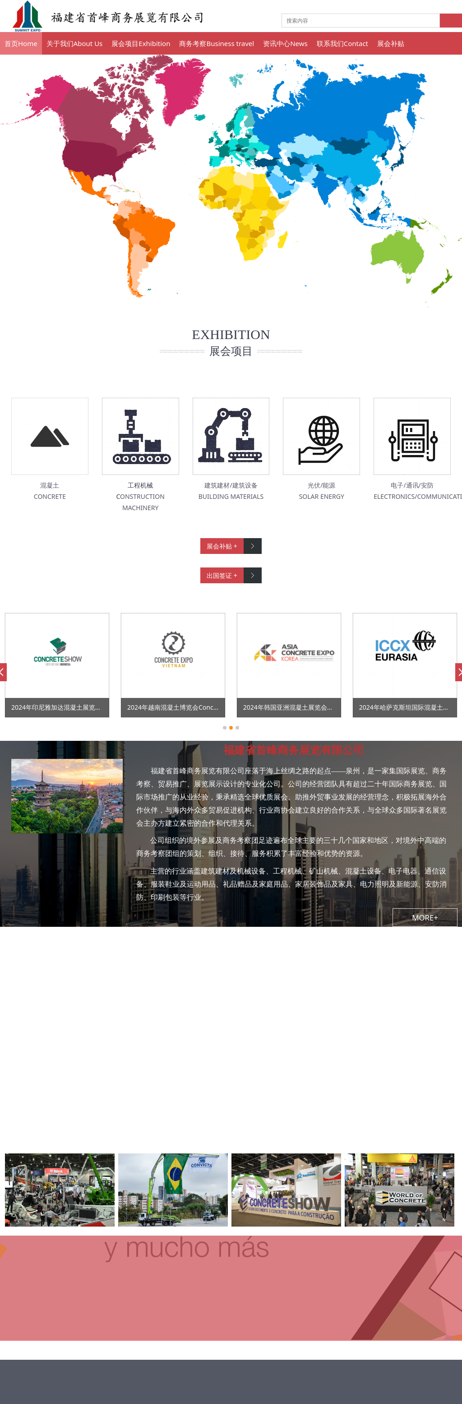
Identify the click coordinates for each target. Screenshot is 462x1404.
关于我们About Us (74, 43)
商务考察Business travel (216, 43)
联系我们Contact (342, 43)
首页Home (21, 43)
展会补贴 (390, 43)
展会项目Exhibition (140, 43)
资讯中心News (285, 43)
